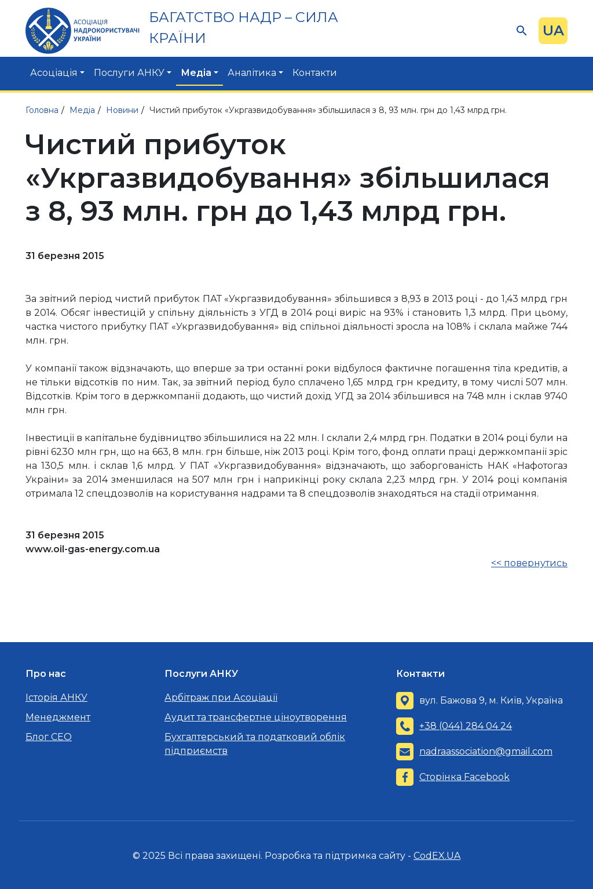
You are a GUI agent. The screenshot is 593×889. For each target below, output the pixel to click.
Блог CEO (48, 736)
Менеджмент (57, 717)
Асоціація (54, 72)
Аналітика (252, 72)
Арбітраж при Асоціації (220, 697)
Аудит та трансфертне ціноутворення (255, 717)
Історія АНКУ (56, 697)
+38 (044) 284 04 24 (465, 725)
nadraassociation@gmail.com (485, 751)
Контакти (314, 72)
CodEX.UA (436, 855)
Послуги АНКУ (129, 72)
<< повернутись (529, 563)
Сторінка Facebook (464, 776)
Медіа (196, 72)
